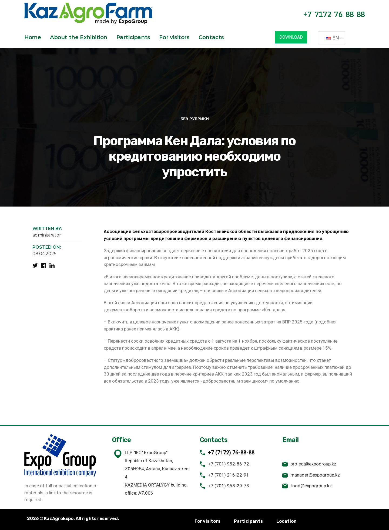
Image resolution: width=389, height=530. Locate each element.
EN (332, 37)
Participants (133, 37)
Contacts (211, 37)
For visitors (174, 37)
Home (32, 37)
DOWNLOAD (291, 37)
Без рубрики (194, 118)
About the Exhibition (78, 37)
